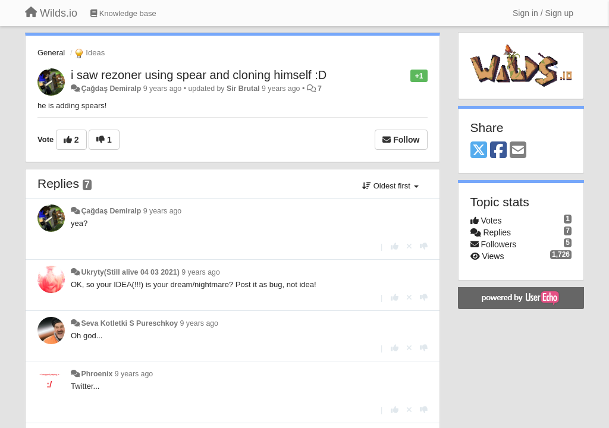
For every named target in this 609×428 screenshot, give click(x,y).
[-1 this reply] (424, 246)
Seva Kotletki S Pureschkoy (129, 323)
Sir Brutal (243, 88)
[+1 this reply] (394, 246)
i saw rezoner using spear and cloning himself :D (199, 74)
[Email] (518, 150)
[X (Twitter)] (478, 150)
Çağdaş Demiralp (111, 88)
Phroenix (96, 374)
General (51, 52)
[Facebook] (498, 150)
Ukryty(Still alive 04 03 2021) (130, 272)
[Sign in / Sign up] (543, 13)
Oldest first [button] (390, 185)
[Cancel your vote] (409, 246)
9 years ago (162, 211)
